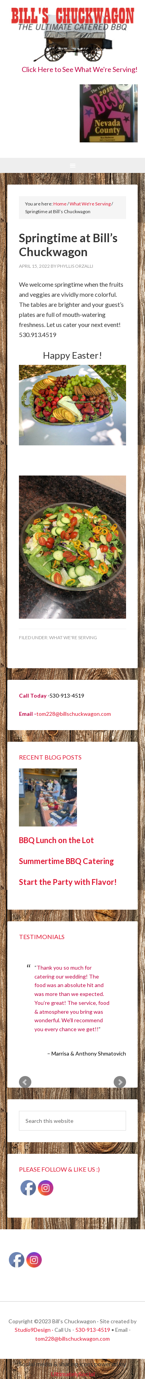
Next (120, 1082)
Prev (25, 1082)
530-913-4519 (92, 1329)
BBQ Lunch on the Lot (56, 840)
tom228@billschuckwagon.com (73, 713)
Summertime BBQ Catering (66, 861)
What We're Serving (73, 637)
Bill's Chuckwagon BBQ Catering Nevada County (72, 36)
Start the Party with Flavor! (68, 881)
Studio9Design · (34, 1329)
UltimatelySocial (73, 1373)
